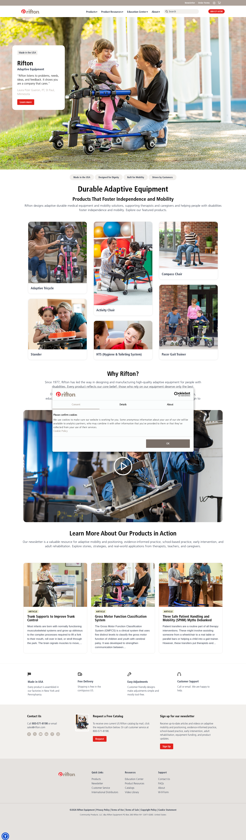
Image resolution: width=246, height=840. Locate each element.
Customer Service (101, 787)
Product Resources (111, 11)
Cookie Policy (60, 430)
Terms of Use (117, 809)
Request (99, 738)
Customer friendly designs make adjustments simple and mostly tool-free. (143, 690)
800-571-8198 (216, 11)
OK (167, 443)
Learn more (26, 102)
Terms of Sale (132, 809)
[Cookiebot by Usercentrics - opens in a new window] (176, 394)
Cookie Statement (167, 809)
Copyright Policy (149, 809)
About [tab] (170, 404)
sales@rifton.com (36, 727)
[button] (5, 836)
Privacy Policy (103, 809)
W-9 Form (163, 792)
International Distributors (105, 792)
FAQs (161, 783)
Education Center (136, 11)
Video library (132, 792)
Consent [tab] (76, 404)
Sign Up (167, 746)
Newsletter (190, 2)
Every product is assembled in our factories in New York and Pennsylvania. (43, 690)
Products (91, 11)
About (155, 11)
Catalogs (129, 787)
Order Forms (204, 2)
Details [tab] (123, 404)
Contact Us (164, 779)
